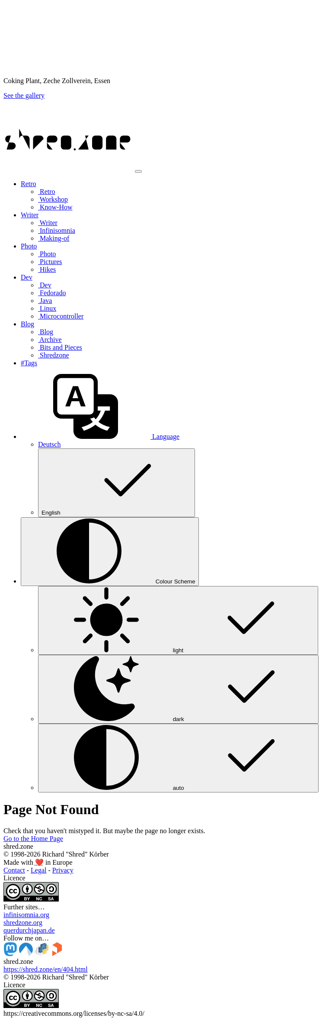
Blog (45, 331)
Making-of (53, 238)
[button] (100, 436)
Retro (46, 191)
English (117, 483)
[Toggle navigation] (138, 171)
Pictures (50, 261)
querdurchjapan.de (29, 930)
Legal (38, 870)
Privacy (62, 870)
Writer (47, 222)
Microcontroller (60, 316)
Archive (50, 339)
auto (178, 758)
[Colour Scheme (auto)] (110, 551)
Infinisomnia (56, 230)
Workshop (53, 199)
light (178, 620)
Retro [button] (28, 183)
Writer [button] (29, 215)
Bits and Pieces (60, 347)
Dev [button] (26, 277)
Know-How (55, 207)
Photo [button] (29, 246)
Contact (14, 870)
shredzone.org (22, 922)
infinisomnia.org (26, 914)
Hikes (47, 269)
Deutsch (49, 444)
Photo (47, 254)
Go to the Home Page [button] (33, 838)
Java (45, 300)
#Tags (29, 363)
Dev (44, 285)
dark (178, 689)
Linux (47, 308)
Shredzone (53, 355)
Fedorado (52, 292)
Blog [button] (27, 324)
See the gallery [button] (24, 95)
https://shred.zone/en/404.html (45, 969)
